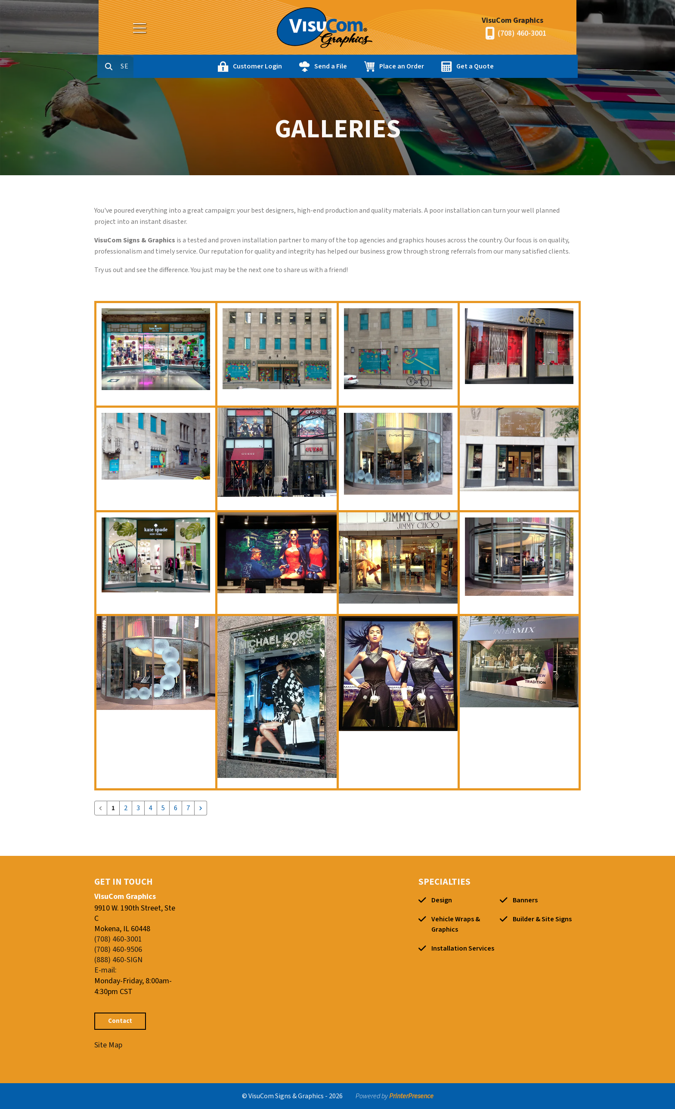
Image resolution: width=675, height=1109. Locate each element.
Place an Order (438, 66)
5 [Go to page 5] (163, 808)
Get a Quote (511, 66)
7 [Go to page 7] (188, 808)
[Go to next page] (201, 808)
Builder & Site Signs (542, 919)
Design (441, 900)
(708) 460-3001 (522, 33)
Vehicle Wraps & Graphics (455, 924)
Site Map (108, 1045)
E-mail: (105, 970)
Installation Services (462, 948)
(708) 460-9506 (118, 949)
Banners (525, 900)
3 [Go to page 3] (138, 808)
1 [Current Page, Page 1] (113, 808)
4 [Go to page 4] (150, 808)
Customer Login (294, 66)
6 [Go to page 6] (175, 808)
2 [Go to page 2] (125, 808)
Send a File (367, 66)
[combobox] (165, 66)
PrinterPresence (411, 1096)
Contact (120, 1020)
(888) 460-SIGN (118, 959)
